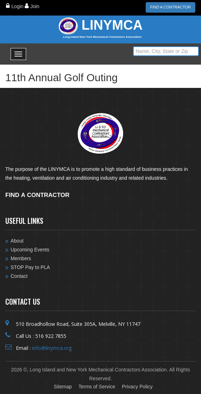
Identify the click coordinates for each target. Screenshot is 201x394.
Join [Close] (34, 6)
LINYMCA (102, 28)
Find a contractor (37, 194)
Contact (19, 276)
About (17, 241)
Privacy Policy (137, 386)
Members (21, 258)
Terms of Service (96, 386)
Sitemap (63, 386)
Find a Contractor (170, 7)
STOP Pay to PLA (30, 267)
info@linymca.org (52, 348)
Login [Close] (17, 6)
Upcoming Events (30, 249)
